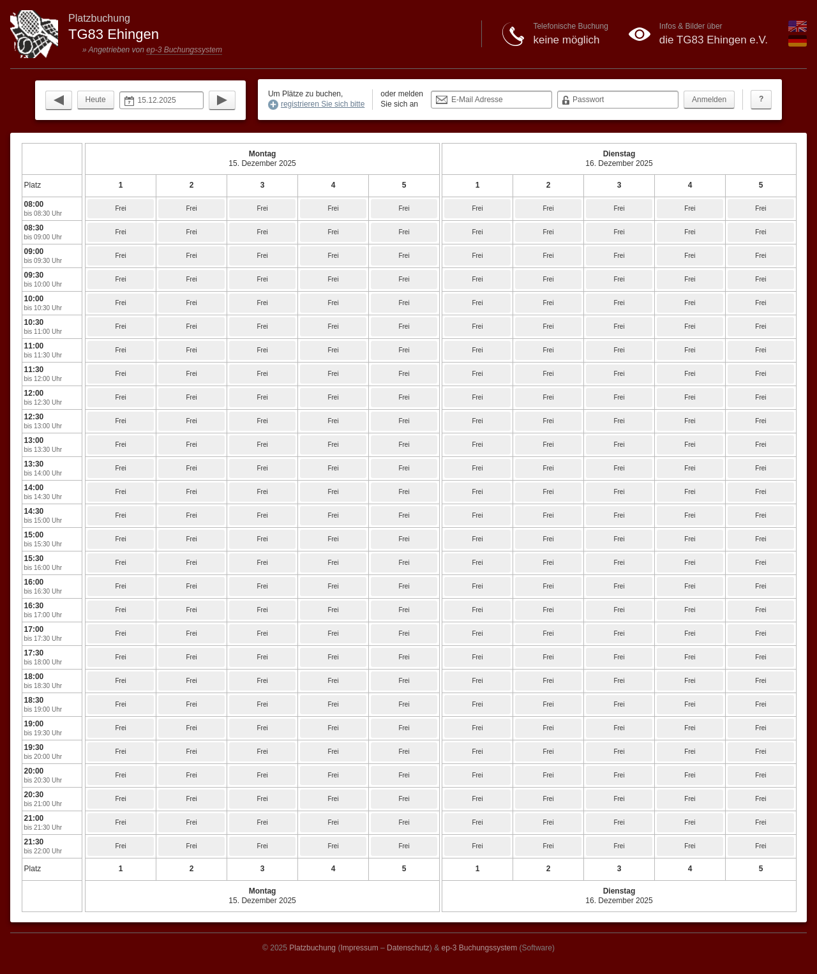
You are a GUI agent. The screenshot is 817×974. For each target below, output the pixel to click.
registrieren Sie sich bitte (322, 104)
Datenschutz (408, 947)
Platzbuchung (312, 947)
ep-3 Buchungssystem (184, 49)
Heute (96, 99)
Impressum (359, 947)
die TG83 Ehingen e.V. (713, 40)
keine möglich (566, 40)
